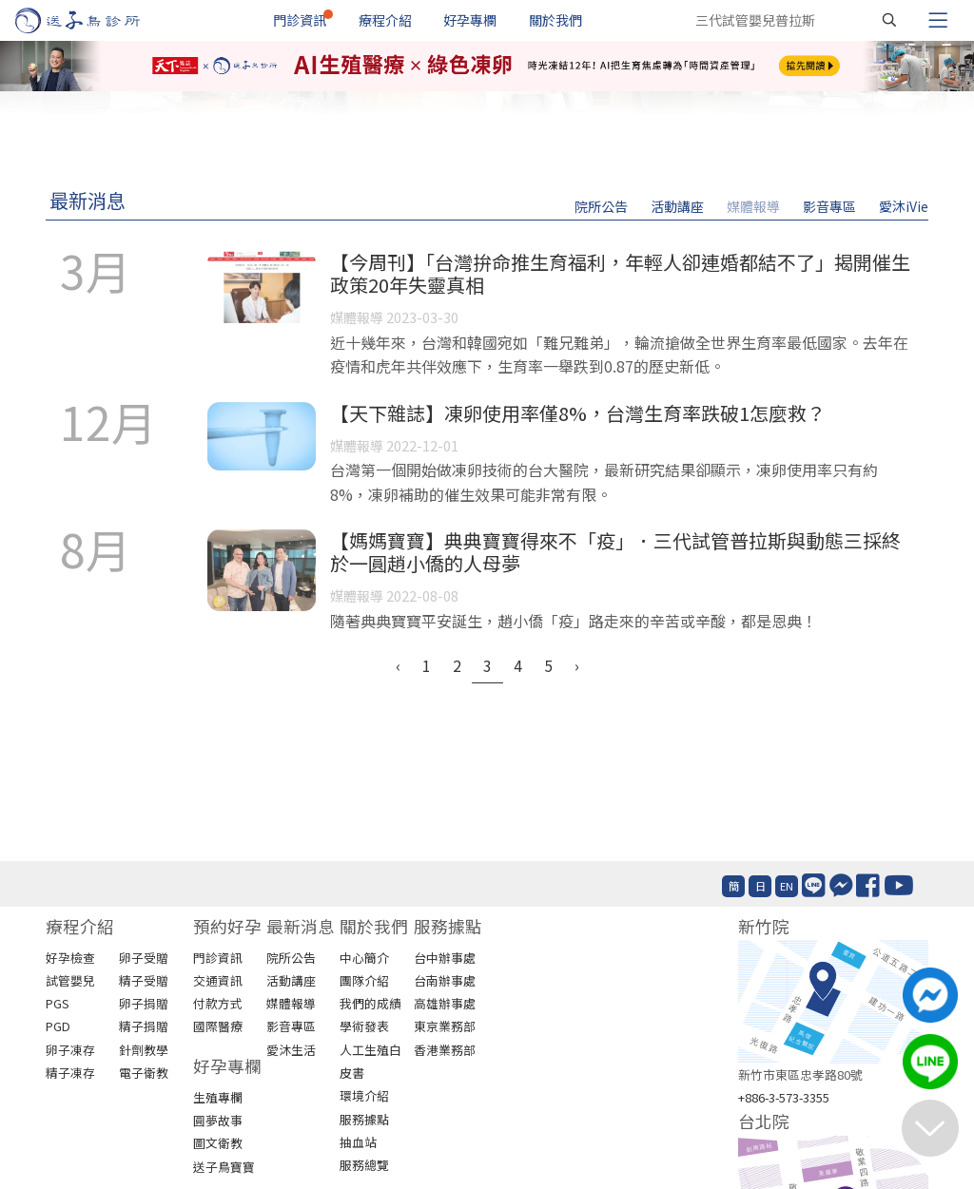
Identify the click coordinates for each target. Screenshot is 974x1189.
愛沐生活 (291, 1050)
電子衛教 (143, 1073)
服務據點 (364, 1119)
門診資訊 (299, 19)
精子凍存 (70, 1073)
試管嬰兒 (70, 980)
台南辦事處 (445, 980)
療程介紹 (385, 19)
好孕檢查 (70, 958)
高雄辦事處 (445, 1003)
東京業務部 (445, 1026)
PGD (58, 1026)
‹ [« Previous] (398, 665)
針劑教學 (143, 1050)
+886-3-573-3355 (783, 1097)
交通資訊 (218, 980)
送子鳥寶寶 (224, 1167)
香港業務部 (445, 1050)
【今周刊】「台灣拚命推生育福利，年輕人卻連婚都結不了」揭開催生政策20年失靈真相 (620, 273)
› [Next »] (577, 665)
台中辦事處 (445, 958)
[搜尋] (889, 20)
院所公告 (601, 206)
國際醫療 (218, 1026)
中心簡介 (364, 958)
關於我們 (555, 19)
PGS (57, 1003)
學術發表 (364, 1026)
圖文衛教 (218, 1143)
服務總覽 (364, 1165)
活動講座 (677, 206)
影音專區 (829, 206)
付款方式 (218, 1003)
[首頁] (95, 20)
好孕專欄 (470, 19)
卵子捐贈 (143, 1003)
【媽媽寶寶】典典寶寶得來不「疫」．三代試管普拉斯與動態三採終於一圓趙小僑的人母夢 (615, 552)
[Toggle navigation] (938, 20)
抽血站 (358, 1142)
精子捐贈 (143, 1026)
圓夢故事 (218, 1120)
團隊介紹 (364, 980)
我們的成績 (370, 1003)
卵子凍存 (70, 1050)
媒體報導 (753, 206)
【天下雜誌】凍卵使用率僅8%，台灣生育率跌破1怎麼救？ (578, 413)
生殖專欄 (218, 1097)
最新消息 (87, 200)
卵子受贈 (143, 958)
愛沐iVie (903, 206)
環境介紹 (364, 1095)
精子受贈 (143, 980)
